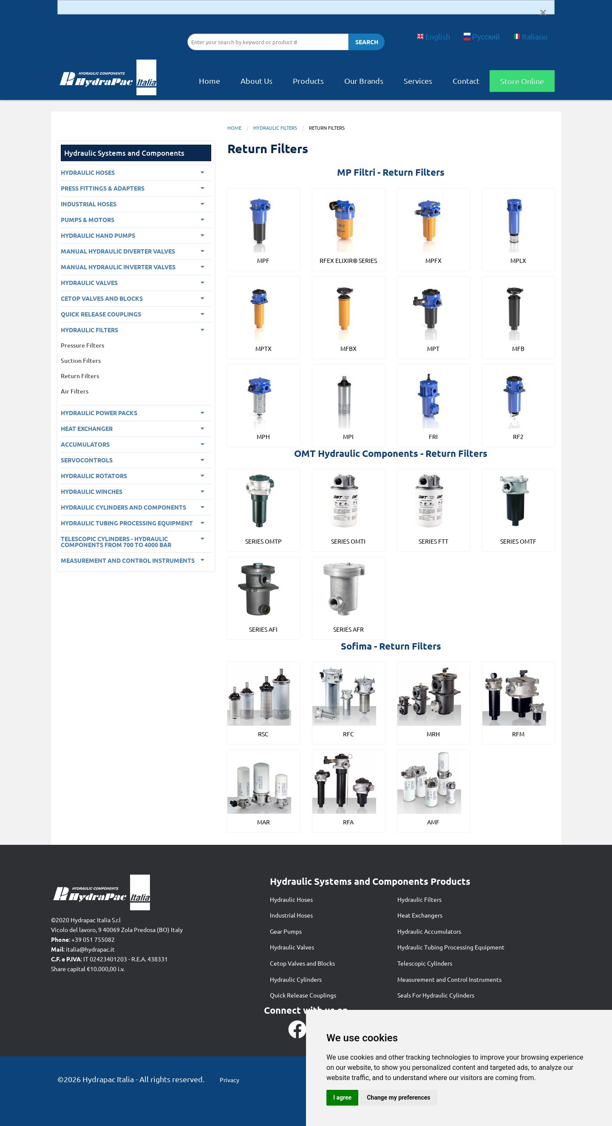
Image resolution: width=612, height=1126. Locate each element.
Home (209, 80)
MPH (263, 436)
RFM (518, 734)
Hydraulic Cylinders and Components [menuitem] (123, 507)
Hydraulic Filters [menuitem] (89, 330)
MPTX (263, 348)
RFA (348, 822)
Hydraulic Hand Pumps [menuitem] (98, 235)
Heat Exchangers (419, 915)
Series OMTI (348, 541)
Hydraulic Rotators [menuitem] (94, 475)
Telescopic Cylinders (424, 963)
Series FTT (433, 541)
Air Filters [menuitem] (74, 391)
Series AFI (263, 629)
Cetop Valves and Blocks (302, 963)
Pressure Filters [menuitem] (82, 345)
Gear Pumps (286, 931)
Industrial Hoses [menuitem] (88, 204)
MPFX (433, 260)
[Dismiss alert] (543, 11)
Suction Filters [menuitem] (81, 360)
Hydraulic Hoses (291, 899)
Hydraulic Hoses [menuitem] (88, 172)
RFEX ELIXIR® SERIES (348, 260)
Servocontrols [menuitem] (87, 460)
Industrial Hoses (291, 915)
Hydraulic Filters (275, 127)
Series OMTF (518, 541)
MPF (263, 260)
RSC (263, 734)
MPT (433, 348)
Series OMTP (263, 541)
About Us (256, 80)
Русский (482, 36)
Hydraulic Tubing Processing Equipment (450, 947)
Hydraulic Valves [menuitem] (89, 282)
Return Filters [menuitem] (80, 376)
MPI (348, 436)
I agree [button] (342, 1097)
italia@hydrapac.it (90, 949)
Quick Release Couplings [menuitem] (101, 314)
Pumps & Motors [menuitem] (87, 219)
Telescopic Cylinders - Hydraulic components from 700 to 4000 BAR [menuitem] (116, 541)
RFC (348, 734)
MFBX (348, 348)
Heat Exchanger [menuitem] (87, 428)
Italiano (530, 36)
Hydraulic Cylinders (296, 979)
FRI (433, 436)
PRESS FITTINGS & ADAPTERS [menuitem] (102, 188)
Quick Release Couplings (303, 995)
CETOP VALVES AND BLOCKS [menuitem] (102, 298)
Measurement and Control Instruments (449, 979)
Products (308, 80)
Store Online (522, 81)
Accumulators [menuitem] (85, 444)
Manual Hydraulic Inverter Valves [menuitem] (118, 267)
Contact (466, 80)
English (433, 36)
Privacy (229, 1079)
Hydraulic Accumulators (429, 931)
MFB (518, 348)
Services (418, 80)
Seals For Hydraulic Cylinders (435, 995)
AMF (433, 822)
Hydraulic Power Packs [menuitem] (99, 412)
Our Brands (363, 80)
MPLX (518, 260)
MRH (433, 734)
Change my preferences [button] (398, 1097)
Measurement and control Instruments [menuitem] (128, 560)
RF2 (518, 436)
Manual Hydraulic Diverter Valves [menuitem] (118, 251)
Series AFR (348, 629)
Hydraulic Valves (292, 947)
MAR (263, 822)
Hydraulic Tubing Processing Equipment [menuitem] (127, 523)
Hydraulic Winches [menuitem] (91, 491)
